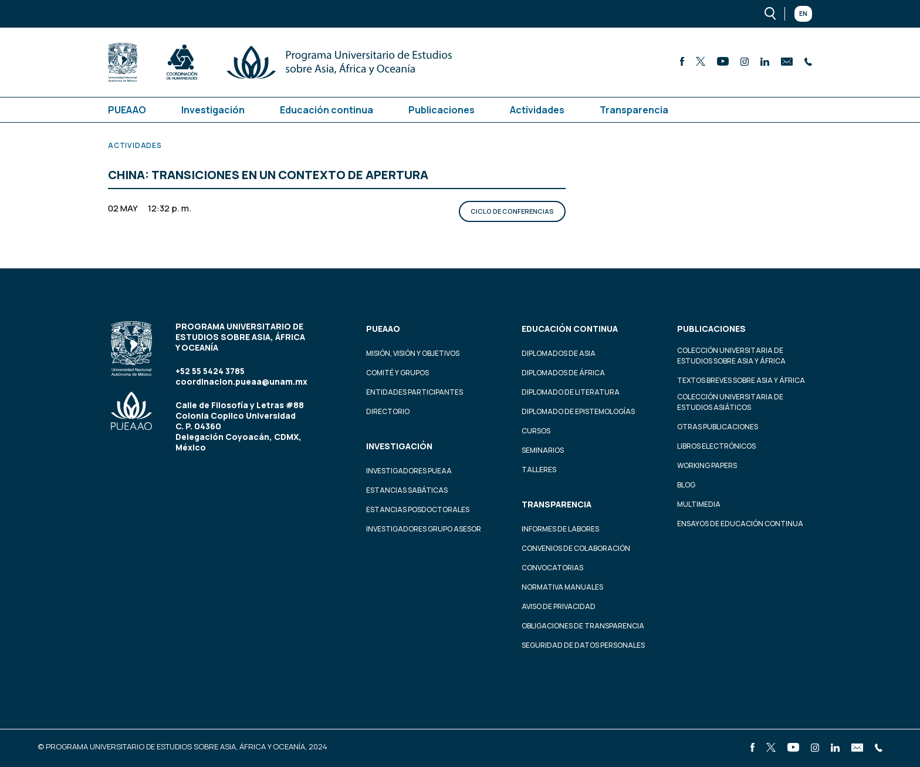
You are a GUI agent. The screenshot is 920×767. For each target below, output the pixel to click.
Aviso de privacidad (559, 606)
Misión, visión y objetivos (412, 353)
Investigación (213, 110)
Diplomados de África (563, 373)
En (803, 13)
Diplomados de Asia (559, 353)
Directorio (388, 411)
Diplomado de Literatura (571, 392)
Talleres (539, 470)
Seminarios (543, 450)
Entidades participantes (414, 392)
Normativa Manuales (562, 587)
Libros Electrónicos (716, 446)
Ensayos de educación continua (740, 524)
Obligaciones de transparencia (583, 626)
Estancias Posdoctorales (417, 509)
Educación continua (326, 110)
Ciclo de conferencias (512, 211)
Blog (686, 485)
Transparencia (634, 110)
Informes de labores (560, 529)
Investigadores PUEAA (409, 471)
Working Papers (707, 465)
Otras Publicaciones (717, 427)
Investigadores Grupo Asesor (423, 529)
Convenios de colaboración (576, 548)
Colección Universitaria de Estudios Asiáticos (730, 402)
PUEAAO (127, 110)
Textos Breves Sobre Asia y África (741, 380)
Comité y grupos (397, 373)
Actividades (537, 110)
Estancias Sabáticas (407, 490)
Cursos (536, 431)
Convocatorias (552, 568)
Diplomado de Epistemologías (578, 411)
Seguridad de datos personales (583, 645)
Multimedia (699, 504)
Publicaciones (441, 110)
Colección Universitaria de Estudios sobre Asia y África (731, 355)
